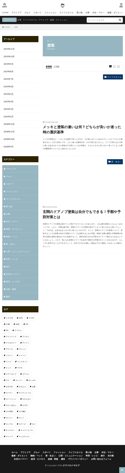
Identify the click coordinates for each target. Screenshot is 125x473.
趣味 (8, 296)
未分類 (111, 455)
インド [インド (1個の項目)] (8, 368)
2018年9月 (8, 146)
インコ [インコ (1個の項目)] (8, 361)
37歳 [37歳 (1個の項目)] (8, 324)
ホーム (15, 452)
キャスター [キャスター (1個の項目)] (10, 430)
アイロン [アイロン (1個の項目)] (25, 336)
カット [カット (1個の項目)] (21, 418)
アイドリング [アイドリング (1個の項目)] (11, 336)
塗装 (16, 27)
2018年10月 (9, 139)
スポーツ (37, 12)
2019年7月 (8, 79)
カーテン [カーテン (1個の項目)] (9, 393)
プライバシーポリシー (78, 459)
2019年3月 (8, 109)
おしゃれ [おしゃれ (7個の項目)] (31, 380)
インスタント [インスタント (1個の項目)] (22, 361)
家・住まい (116, 161)
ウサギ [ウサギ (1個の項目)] (19, 368)
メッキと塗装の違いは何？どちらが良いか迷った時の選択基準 (82, 129)
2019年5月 (8, 94)
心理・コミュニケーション (18, 251)
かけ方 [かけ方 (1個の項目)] (25, 405)
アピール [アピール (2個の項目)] (9, 349)
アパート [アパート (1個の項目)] (25, 343)
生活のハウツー (13, 274)
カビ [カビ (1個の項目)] (33, 424)
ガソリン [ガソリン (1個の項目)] (9, 418)
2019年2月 (8, 116)
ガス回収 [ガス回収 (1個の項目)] (9, 411)
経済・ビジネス (13, 281)
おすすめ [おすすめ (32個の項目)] (9, 386)
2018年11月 (9, 131)
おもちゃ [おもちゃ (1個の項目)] (22, 386)
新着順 (49, 66)
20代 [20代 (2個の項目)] (21, 318)
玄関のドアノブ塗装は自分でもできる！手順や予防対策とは (82, 214)
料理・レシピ (12, 259)
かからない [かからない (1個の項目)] (26, 399)
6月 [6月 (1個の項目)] (27, 324)
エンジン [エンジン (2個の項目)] (18, 380)
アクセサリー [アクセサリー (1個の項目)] (11, 343)
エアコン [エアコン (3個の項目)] (25, 374)
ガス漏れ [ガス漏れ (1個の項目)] (22, 411)
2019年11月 (9, 49)
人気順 (56, 66)
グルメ (27, 12)
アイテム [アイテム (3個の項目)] (18, 330)
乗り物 (79, 12)
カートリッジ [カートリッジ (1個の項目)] (11, 399)
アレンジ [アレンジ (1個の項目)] (22, 349)
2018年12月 (9, 124)
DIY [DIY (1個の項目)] (7, 330)
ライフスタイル (66, 12)
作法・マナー (98, 12)
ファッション (50, 12)
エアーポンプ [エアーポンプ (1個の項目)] (11, 374)
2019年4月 (8, 101)
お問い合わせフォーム (101, 459)
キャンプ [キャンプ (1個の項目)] (9, 436)
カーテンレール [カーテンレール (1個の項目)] (25, 393)
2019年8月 (8, 71)
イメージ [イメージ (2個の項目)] (22, 355)
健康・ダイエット (115, 12)
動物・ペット (12, 236)
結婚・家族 (11, 289)
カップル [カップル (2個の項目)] (9, 424)
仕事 (87, 12)
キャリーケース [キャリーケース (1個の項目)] (27, 430)
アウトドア (16, 12)
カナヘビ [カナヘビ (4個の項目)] (22, 424)
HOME (5, 12)
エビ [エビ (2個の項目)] (7, 380)
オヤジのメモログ (71, 465)
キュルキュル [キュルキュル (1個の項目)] (24, 436)
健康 (52, 19)
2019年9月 (8, 64)
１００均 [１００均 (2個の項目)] (9, 318)
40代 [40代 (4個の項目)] (18, 324)
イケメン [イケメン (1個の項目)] (9, 355)
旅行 (8, 266)
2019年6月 (8, 86)
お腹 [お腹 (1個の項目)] (33, 386)
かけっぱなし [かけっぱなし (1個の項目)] (11, 405)
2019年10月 (9, 56)
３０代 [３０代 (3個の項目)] (31, 318)
